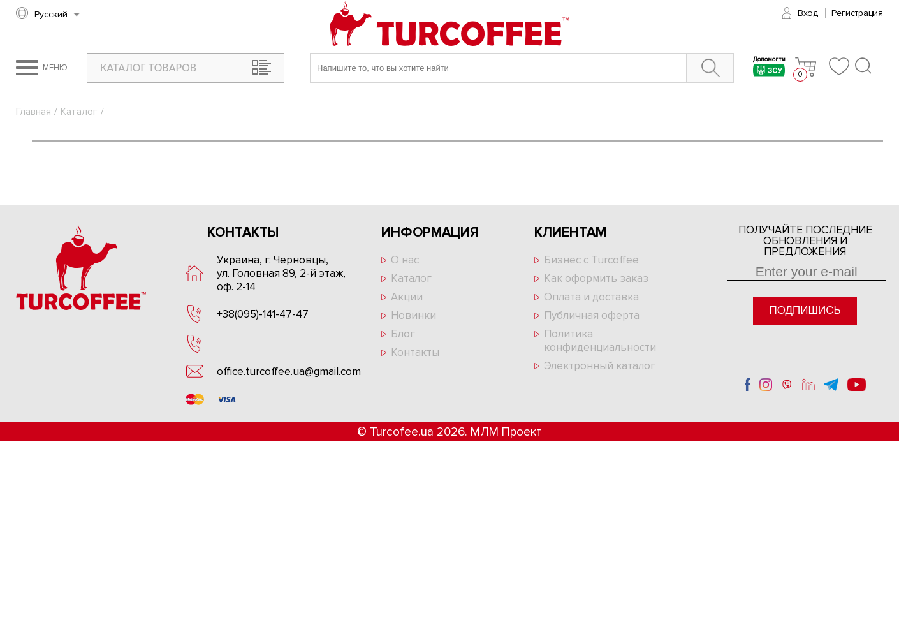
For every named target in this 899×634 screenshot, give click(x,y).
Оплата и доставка (591, 297)
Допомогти (769, 67)
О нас (405, 260)
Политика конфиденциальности (600, 340)
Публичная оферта (592, 315)
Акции (407, 297)
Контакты (415, 352)
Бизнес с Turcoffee (591, 260)
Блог (403, 334)
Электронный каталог (599, 365)
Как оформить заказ (596, 278)
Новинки (413, 315)
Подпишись (804, 310)
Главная (33, 111)
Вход (808, 13)
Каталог (79, 111)
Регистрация (857, 13)
